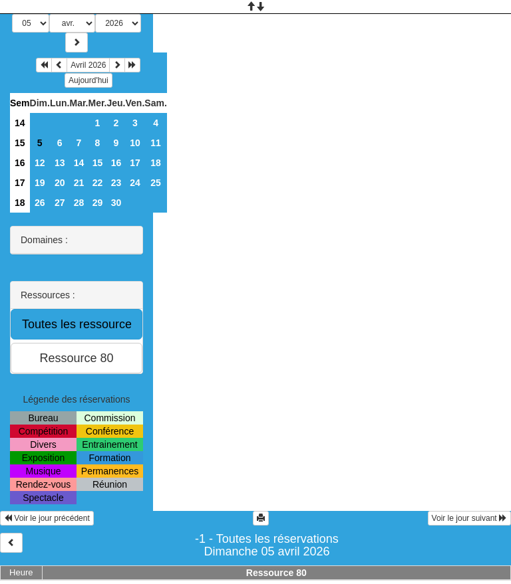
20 (60, 182)
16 (20, 162)
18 (155, 162)
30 (116, 202)
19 (40, 182)
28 (79, 202)
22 (97, 182)
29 (97, 202)
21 (79, 182)
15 (20, 143)
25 (155, 182)
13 (60, 162)
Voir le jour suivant (469, 518)
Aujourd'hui (88, 80)
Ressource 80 (276, 572)
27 (60, 202)
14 (20, 123)
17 (135, 162)
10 (135, 143)
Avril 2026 (88, 65)
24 (135, 182)
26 (40, 202)
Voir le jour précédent (47, 518)
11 (155, 143)
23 (116, 182)
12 (40, 162)
